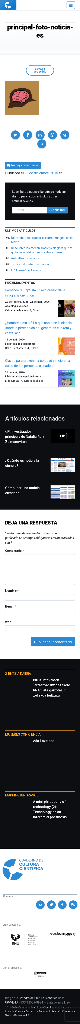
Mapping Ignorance (21, 795)
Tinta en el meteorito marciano (31, 264)
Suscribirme (57, 210)
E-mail (10, 606)
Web (8, 622)
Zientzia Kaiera (18, 674)
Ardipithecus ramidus (25, 258)
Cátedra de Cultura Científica (38, 998)
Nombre (11, 590)
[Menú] (71, 5)
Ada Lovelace (43, 741)
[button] (15, 134)
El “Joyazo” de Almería (26, 270)
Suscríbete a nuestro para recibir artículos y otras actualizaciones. (39, 196)
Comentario (14, 550)
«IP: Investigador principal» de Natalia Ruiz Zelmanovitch (24, 436)
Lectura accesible (39, 70)
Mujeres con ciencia (22, 734)
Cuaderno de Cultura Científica (36, 1007)
